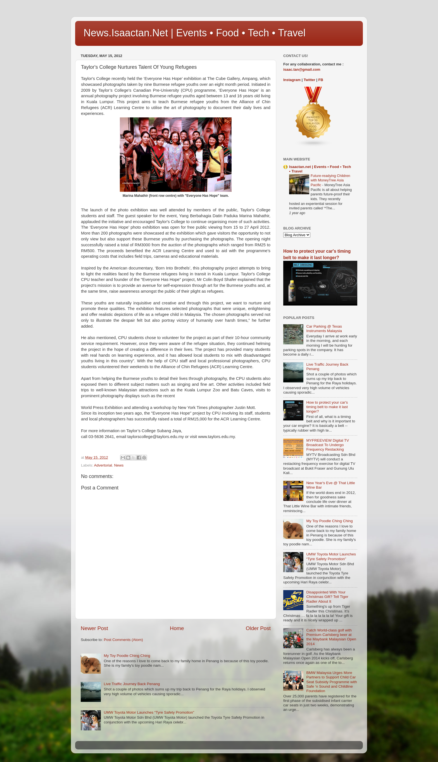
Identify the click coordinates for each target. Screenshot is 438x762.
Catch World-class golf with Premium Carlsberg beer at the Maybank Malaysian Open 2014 (331, 637)
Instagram (292, 80)
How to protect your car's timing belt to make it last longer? (327, 406)
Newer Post (94, 628)
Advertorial (103, 465)
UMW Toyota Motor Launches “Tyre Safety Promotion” (149, 712)
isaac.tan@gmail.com (301, 69)
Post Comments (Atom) (123, 640)
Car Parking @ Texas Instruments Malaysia (324, 328)
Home (177, 628)
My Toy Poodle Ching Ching (127, 656)
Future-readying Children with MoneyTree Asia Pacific (330, 180)
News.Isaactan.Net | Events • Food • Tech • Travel (195, 33)
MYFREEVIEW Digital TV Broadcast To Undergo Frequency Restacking (327, 444)
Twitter (309, 80)
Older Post (258, 628)
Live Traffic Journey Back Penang (132, 684)
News (119, 465)
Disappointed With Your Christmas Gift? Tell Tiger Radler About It (327, 596)
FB (320, 80)
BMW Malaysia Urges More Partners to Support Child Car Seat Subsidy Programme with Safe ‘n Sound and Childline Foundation (331, 682)
